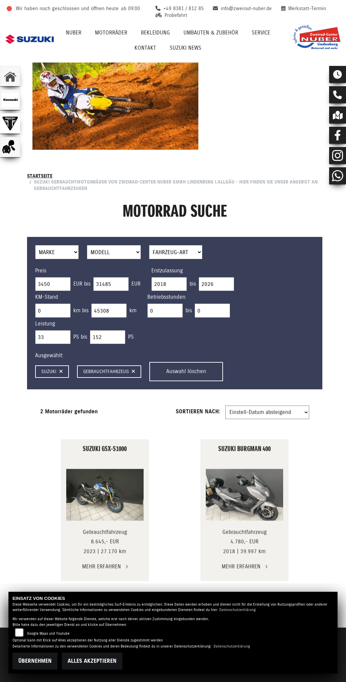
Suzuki (52, 371)
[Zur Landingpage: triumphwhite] (10, 123)
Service (261, 32)
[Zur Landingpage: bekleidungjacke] (10, 147)
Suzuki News (185, 48)
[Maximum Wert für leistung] (107, 337)
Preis (40, 270)
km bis (81, 310)
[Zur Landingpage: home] (10, 76)
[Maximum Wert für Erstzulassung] (216, 284)
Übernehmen (35, 661)
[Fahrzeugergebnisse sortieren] (267, 412)
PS (131, 337)
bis (193, 284)
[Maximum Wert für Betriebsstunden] (212, 310)
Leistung (45, 323)
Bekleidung (155, 32)
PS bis (80, 337)
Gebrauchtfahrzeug (109, 371)
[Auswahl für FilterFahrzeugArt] (176, 252)
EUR (136, 284)
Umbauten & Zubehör (210, 32)
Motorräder (111, 32)
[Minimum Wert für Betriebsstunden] (165, 310)
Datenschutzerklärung (237, 610)
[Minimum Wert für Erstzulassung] (169, 284)
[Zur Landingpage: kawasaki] (10, 100)
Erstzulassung (167, 270)
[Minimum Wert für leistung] (53, 337)
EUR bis (82, 284)
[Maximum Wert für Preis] (111, 284)
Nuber (73, 32)
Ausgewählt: (49, 355)
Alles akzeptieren (92, 661)
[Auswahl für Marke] (57, 252)
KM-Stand (46, 297)
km (133, 310)
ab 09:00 (130, 8)
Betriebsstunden (166, 297)
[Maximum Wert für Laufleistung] (109, 310)
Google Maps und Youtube (48, 633)
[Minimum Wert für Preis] (53, 284)
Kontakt (145, 48)
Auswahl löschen (186, 371)
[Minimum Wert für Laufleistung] (53, 310)
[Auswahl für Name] (114, 252)
